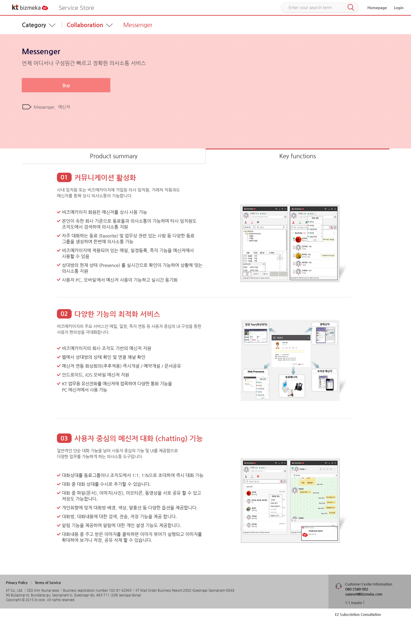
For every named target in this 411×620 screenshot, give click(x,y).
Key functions (297, 156)
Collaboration (85, 25)
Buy (66, 85)
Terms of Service (48, 583)
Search (351, 7)
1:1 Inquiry (353, 603)
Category (34, 25)
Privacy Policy (17, 583)
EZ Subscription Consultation (358, 614)
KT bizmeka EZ (30, 7)
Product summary (113, 156)
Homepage (377, 7)
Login (399, 7)
